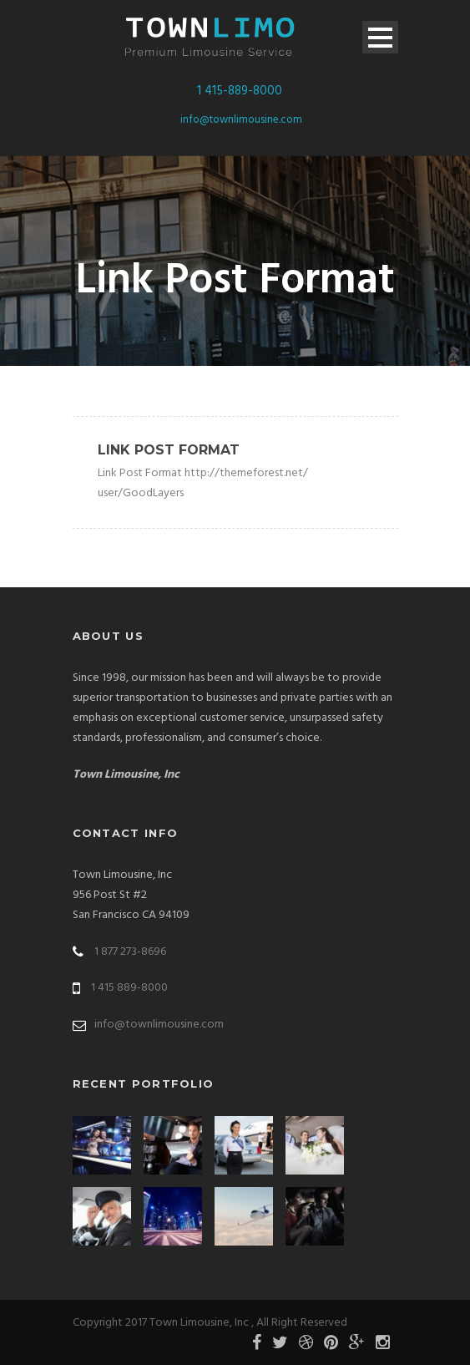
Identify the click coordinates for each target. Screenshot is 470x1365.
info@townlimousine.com (241, 120)
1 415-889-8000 (239, 91)
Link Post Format (169, 450)
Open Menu (380, 37)
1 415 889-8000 (129, 987)
